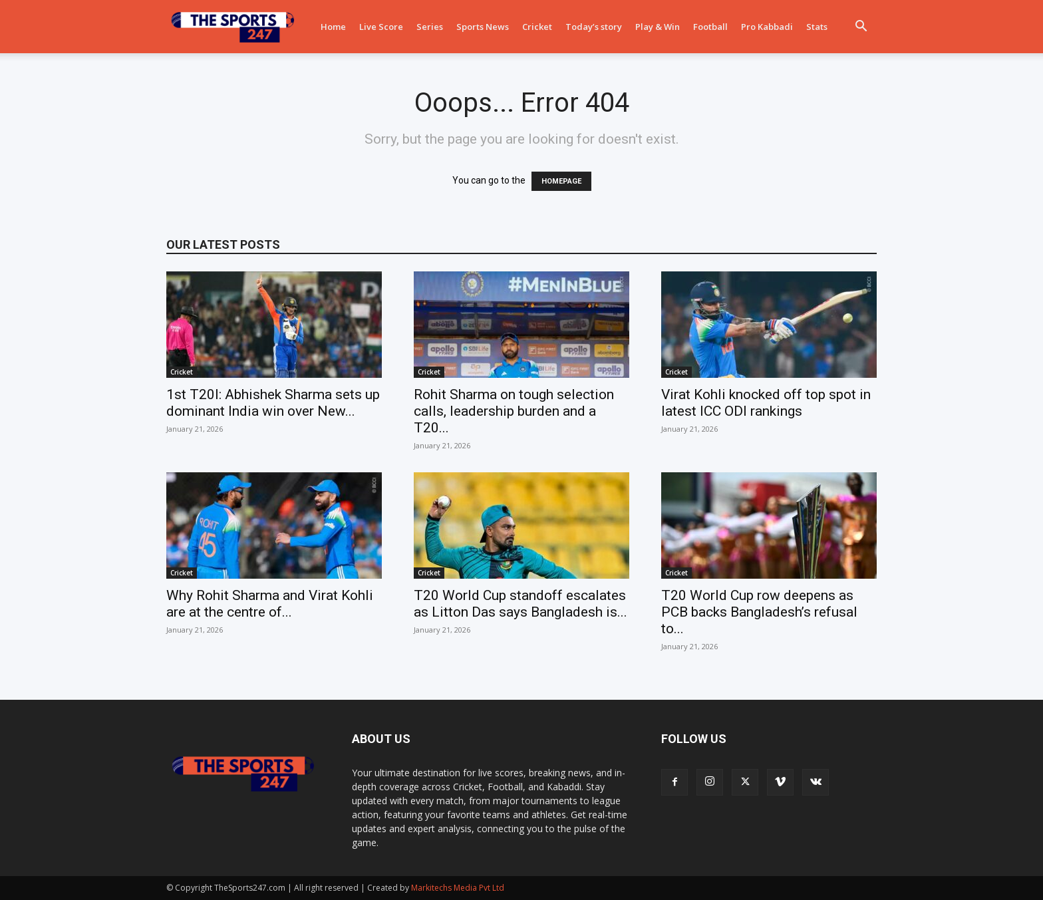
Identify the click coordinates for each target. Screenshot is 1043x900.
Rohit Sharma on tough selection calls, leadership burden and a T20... (514, 411)
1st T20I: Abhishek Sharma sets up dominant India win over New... (273, 402)
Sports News (482, 27)
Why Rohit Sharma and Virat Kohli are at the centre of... (269, 603)
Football (710, 27)
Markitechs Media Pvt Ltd (457, 887)
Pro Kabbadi (767, 27)
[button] (861, 27)
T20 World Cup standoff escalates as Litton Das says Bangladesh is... (520, 603)
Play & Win (657, 27)
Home (333, 27)
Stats (816, 27)
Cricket (537, 27)
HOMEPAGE (561, 181)
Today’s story (593, 27)
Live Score (381, 27)
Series (429, 27)
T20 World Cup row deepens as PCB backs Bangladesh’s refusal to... (759, 612)
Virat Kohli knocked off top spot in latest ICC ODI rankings (766, 402)
